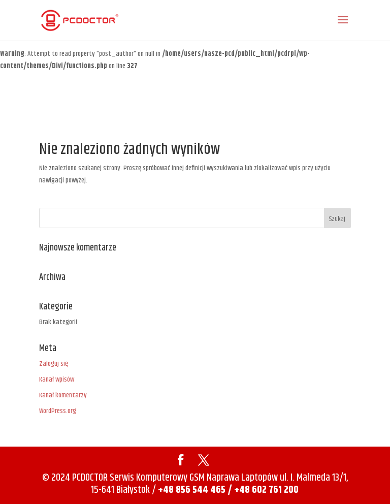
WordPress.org (57, 411)
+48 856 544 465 (192, 490)
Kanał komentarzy (63, 395)
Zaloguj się (53, 363)
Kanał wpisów (56, 379)
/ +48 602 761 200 (263, 490)
